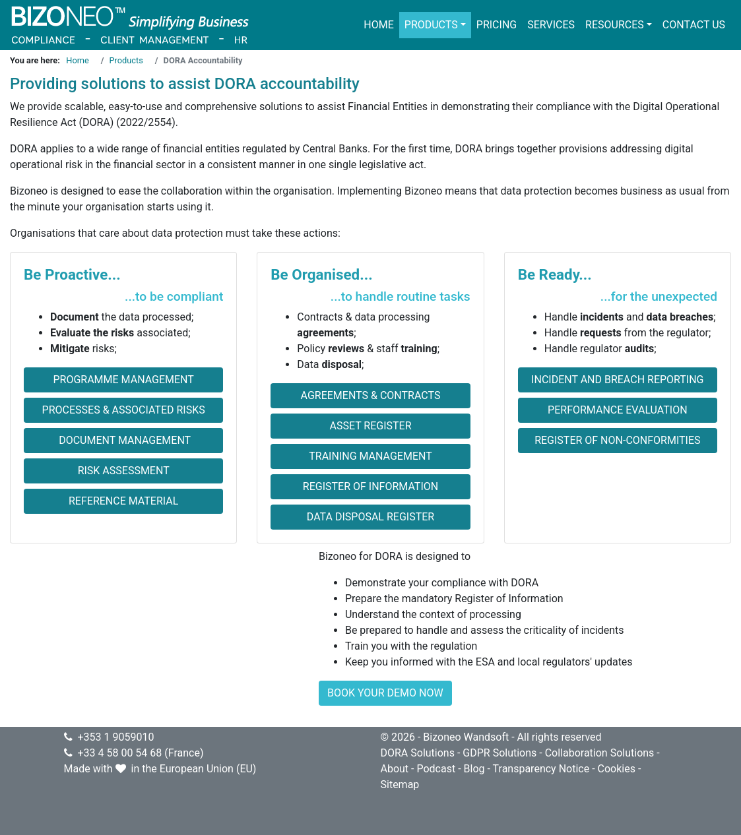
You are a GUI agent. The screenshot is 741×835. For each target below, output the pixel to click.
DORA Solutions (418, 753)
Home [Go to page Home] (77, 60)
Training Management (370, 456)
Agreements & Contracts (371, 395)
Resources (614, 24)
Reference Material (123, 501)
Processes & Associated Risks (123, 410)
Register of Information (370, 486)
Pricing (496, 24)
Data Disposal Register (370, 516)
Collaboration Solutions (600, 753)
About (395, 768)
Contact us (693, 24)
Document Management (123, 440)
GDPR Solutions (499, 753)
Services (551, 24)
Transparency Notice (541, 768)
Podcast (435, 768)
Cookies (616, 768)
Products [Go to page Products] (126, 60)
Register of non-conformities (617, 440)
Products (431, 24)
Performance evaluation (617, 410)
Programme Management (123, 379)
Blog (474, 768)
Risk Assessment (124, 470)
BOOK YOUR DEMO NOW (385, 693)
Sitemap (400, 784)
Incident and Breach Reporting (617, 379)
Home (378, 24)
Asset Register (370, 425)
